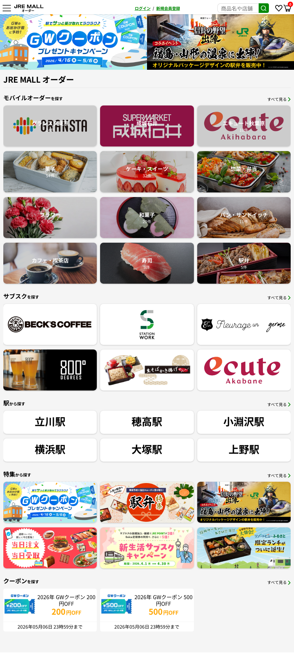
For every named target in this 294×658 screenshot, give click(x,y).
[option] (75, 42)
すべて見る (279, 99)
